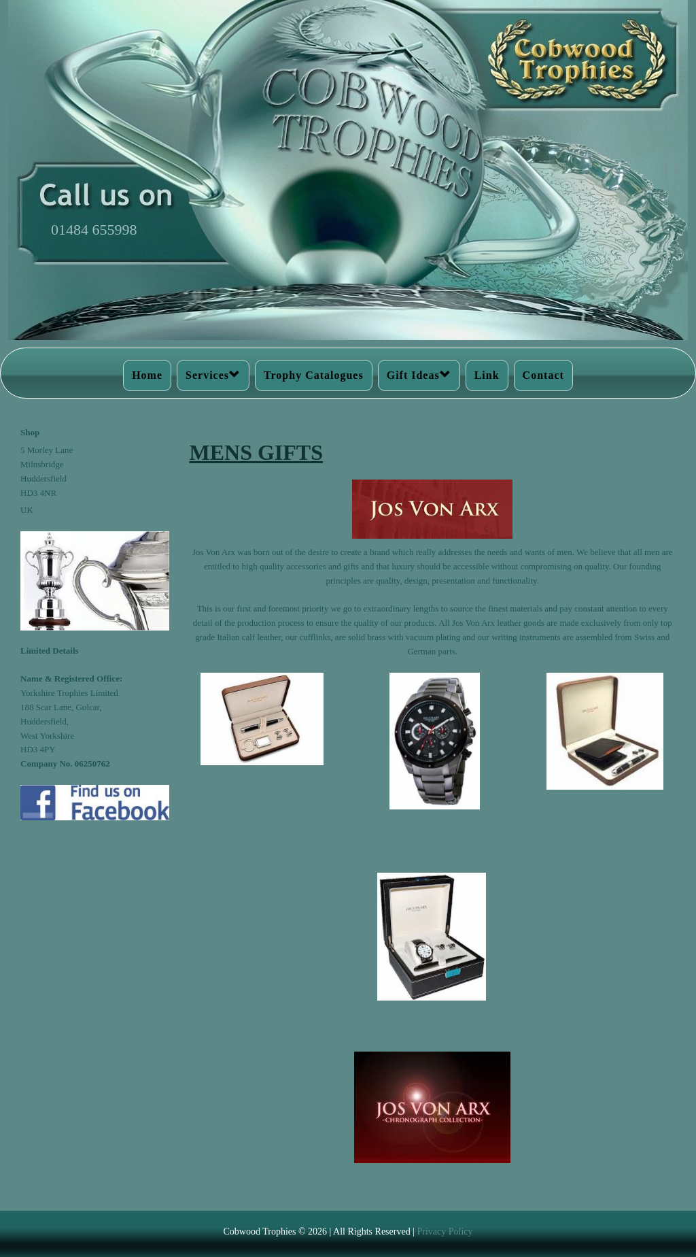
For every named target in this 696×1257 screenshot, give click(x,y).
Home (147, 375)
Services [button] (213, 375)
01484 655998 (94, 229)
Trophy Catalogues (314, 375)
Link (487, 375)
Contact (543, 375)
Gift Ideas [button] (419, 375)
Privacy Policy (444, 1231)
